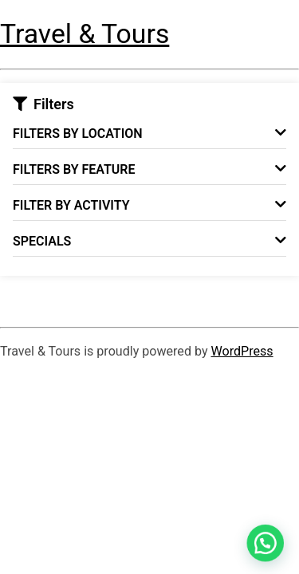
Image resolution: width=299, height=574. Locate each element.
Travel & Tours (84, 33)
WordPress (241, 351)
